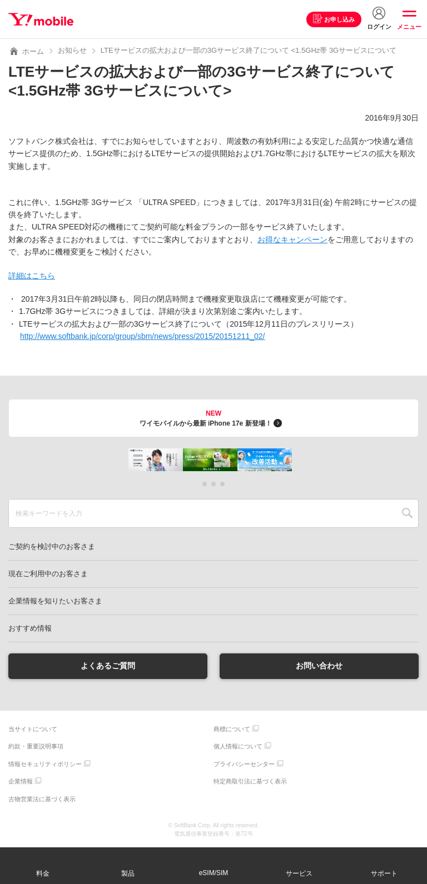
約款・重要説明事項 (35, 746)
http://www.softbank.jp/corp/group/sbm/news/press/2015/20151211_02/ (142, 336)
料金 (42, 873)
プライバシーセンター (244, 764)
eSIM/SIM (214, 873)
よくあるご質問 (108, 665)
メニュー (409, 26)
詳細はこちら (31, 275)
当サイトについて (32, 729)
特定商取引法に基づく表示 (250, 781)
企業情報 (20, 781)
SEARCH (407, 513)
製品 (128, 873)
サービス (299, 873)
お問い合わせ (319, 665)
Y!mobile (40, 19)
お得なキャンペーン (292, 239)
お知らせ (72, 50)
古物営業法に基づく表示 (42, 799)
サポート (384, 873)
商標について (232, 729)
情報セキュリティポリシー (45, 764)
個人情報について (238, 746)
